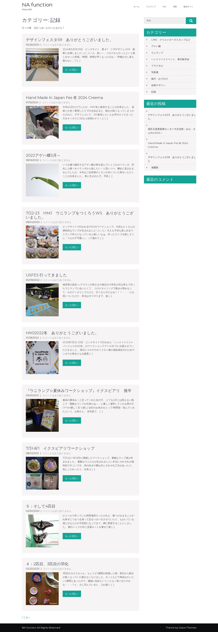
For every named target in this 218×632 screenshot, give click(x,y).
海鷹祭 (154, 167)
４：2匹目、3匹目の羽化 (47, 564)
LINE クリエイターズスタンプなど (170, 39)
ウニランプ (151, 6)
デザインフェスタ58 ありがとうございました (172, 159)
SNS (164, 6)
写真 (175, 6)
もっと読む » (72, 69)
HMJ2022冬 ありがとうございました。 (62, 333)
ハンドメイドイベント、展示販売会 (170, 59)
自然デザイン (158, 85)
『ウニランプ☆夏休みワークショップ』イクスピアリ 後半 (78, 390)
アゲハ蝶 (156, 46)
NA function (37, 5)
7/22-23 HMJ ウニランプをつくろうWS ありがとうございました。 (80, 215)
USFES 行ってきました (46, 275)
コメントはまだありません (57, 44)
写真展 (154, 72)
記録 (154, 91)
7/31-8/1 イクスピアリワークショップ (60, 448)
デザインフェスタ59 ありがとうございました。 (69, 39)
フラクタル (157, 65)
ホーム (136, 6)
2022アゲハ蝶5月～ (43, 155)
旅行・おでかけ (159, 78)
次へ (28, 617)
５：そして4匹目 (40, 506)
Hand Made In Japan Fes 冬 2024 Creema (64, 97)
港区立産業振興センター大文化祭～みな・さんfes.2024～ (171, 130)
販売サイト (188, 6)
